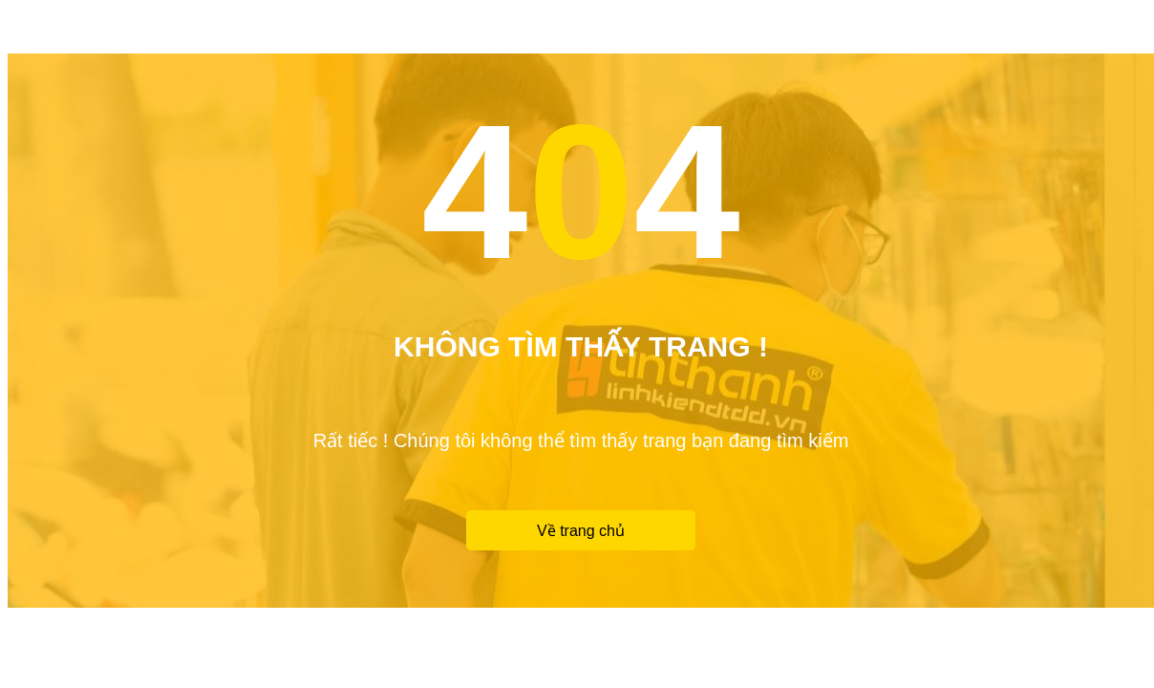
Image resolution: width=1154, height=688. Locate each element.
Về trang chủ (581, 531)
